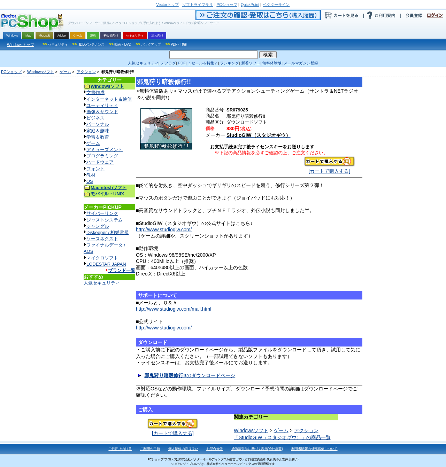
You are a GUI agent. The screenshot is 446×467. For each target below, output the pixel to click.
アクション (86, 72)
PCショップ (11, 72)
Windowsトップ (20, 44)
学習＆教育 (97, 137)
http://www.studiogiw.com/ (164, 229)
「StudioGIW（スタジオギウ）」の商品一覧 (282, 437)
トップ (167, 4)
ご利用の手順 (150, 449)
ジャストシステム (104, 220)
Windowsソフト (40, 72)
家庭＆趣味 (97, 130)
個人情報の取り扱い (183, 449)
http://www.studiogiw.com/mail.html (173, 309)
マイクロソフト (102, 257)
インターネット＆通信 (109, 99)
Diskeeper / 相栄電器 (107, 232)
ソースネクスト (102, 238)
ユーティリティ (102, 105)
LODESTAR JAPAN (106, 264)
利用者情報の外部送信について (314, 449)
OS (89, 181)
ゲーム (65, 72)
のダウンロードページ (189, 375)
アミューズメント (104, 149)
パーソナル (97, 124)
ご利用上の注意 (120, 449)
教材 (90, 175)
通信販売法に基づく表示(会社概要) (257, 449)
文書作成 (95, 92)
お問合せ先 (214, 449)
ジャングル (97, 226)
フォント (95, 168)
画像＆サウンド (102, 111)
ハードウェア (100, 162)
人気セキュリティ (102, 283)
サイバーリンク (102, 213)
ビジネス (95, 117)
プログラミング (102, 155)
